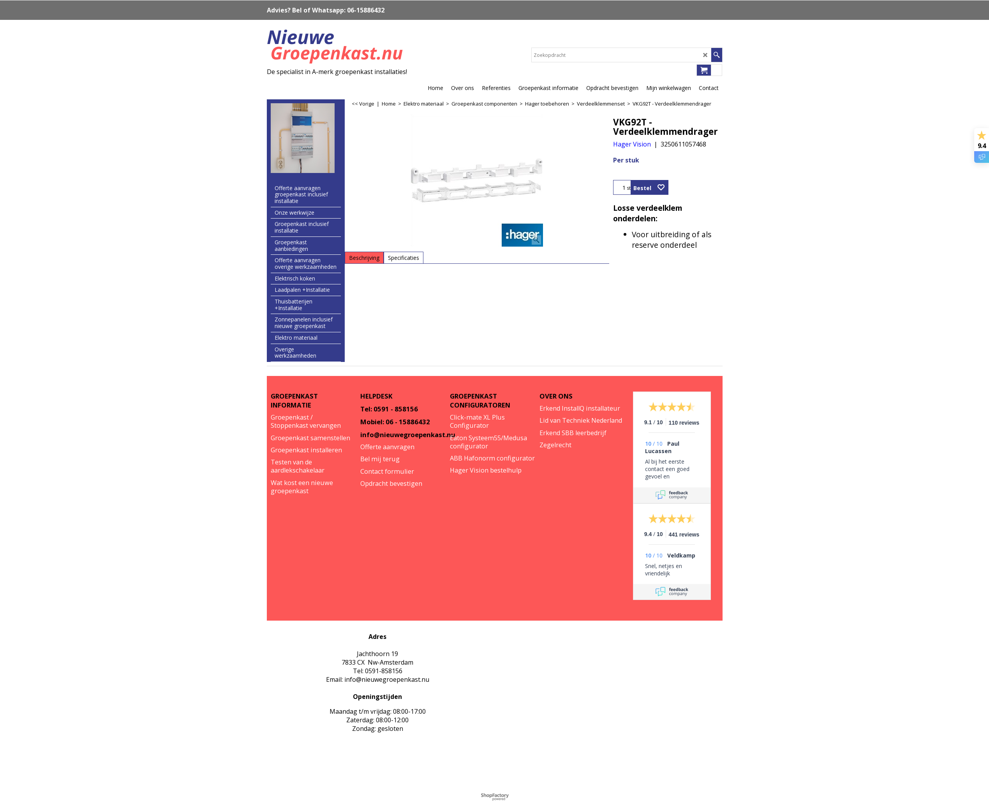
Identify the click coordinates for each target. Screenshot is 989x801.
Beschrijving (364, 257)
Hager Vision (632, 144)
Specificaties (403, 257)
